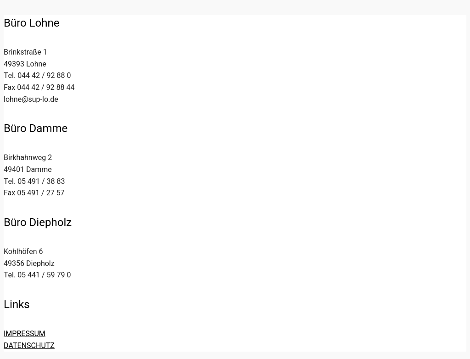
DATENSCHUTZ (29, 345)
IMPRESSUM (24, 333)
